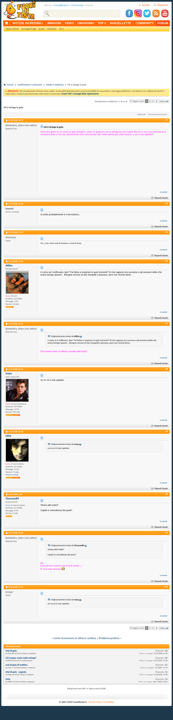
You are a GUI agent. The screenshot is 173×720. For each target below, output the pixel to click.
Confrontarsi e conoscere (30, 84)
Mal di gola (11, 650)
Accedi (144, 4)
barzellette (120, 23)
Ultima (164, 101)
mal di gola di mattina (16, 664)
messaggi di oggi (28, 28)
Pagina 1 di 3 (138, 101)
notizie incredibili (28, 23)
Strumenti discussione (156, 114)
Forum (10, 84)
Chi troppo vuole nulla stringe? (21, 657)
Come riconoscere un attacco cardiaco (74, 638)
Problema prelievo (109, 638)
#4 (167, 261)
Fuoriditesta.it (61, 5)
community (144, 23)
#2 (167, 203)
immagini (54, 23)
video (69, 23)
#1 (167, 120)
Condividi (163, 192)
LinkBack (140, 114)
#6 (167, 369)
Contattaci (109, 702)
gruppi (41, 28)
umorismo (85, 23)
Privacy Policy (95, 702)
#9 (167, 532)
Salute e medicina (55, 84)
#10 (166, 587)
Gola (8, 679)
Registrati (161, 4)
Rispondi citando (160, 198)
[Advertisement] (86, 58)
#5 (167, 323)
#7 (167, 431)
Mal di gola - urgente (16, 671)
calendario (51, 28)
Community (77, 5)
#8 (167, 494)
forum (162, 23)
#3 (167, 232)
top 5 (102, 23)
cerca (61, 28)
